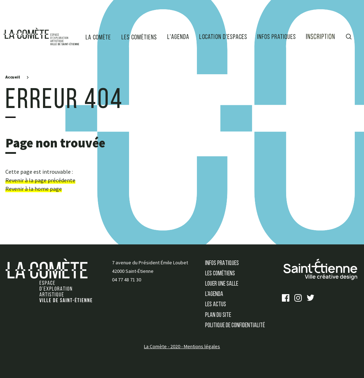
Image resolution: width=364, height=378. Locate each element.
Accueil (12, 77)
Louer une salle (221, 284)
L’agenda (214, 294)
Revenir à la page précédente (40, 180)
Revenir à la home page (33, 188)
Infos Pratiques (222, 263)
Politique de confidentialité (235, 325)
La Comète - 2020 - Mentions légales (182, 346)
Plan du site (218, 315)
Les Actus (215, 304)
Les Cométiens (220, 273)
